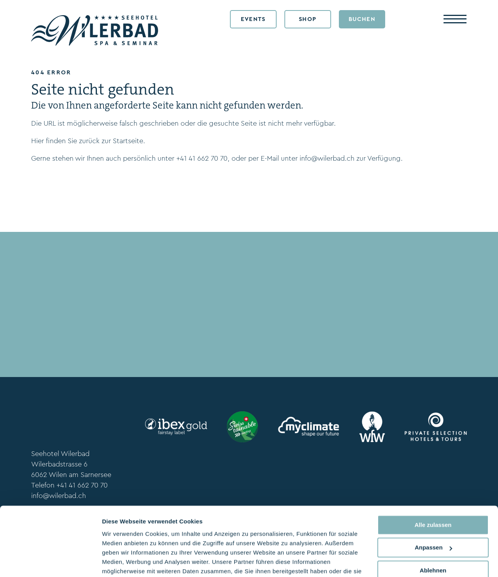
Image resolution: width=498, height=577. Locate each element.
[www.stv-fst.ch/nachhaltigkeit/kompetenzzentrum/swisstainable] (242, 426)
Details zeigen (121, 561)
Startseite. (129, 141)
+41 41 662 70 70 (202, 158)
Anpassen (433, 507)
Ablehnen (433, 530)
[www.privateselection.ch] (436, 426)
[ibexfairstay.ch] (176, 427)
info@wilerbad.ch (327, 158)
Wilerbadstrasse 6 (59, 464)
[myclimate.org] (308, 427)
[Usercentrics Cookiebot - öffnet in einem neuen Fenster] (50, 562)
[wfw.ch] (372, 426)
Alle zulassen (432, 484)
